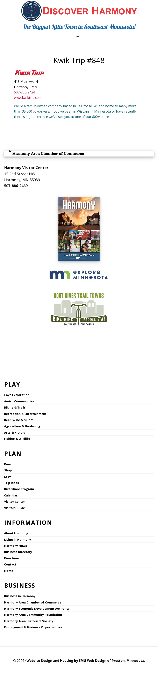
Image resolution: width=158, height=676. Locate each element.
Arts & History (15, 432)
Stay (7, 477)
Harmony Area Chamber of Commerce (48, 153)
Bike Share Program (19, 489)
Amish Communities (19, 401)
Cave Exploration (16, 395)
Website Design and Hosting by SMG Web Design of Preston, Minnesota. (86, 660)
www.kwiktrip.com (28, 97)
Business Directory (18, 552)
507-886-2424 (24, 92)
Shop (8, 470)
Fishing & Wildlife (17, 439)
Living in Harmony (17, 539)
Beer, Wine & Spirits (19, 420)
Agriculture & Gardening (22, 426)
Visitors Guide (14, 508)
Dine (7, 464)
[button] (79, 37)
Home (8, 571)
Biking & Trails (15, 407)
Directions (12, 558)
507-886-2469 (16, 185)
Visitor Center (14, 501)
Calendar (10, 495)
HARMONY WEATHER (79, 350)
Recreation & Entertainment (25, 414)
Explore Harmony (79, 11)
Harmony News (15, 546)
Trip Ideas (11, 483)
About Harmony (16, 533)
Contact (10, 564)
